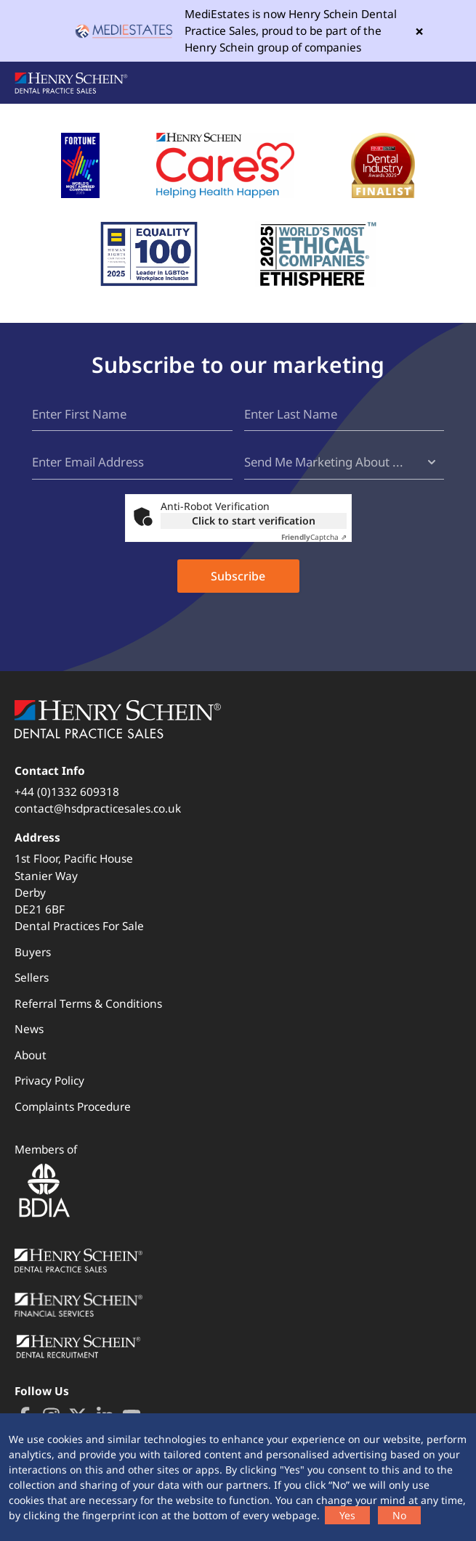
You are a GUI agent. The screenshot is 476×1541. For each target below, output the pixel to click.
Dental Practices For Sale (79, 926)
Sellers (32, 977)
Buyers (33, 952)
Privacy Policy (49, 1080)
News (29, 1029)
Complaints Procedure (73, 1106)
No (399, 1515)
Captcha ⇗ (314, 537)
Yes (347, 1515)
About (31, 1055)
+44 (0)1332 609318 (67, 792)
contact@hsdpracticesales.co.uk (98, 808)
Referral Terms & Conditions (88, 1003)
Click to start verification (253, 520)
